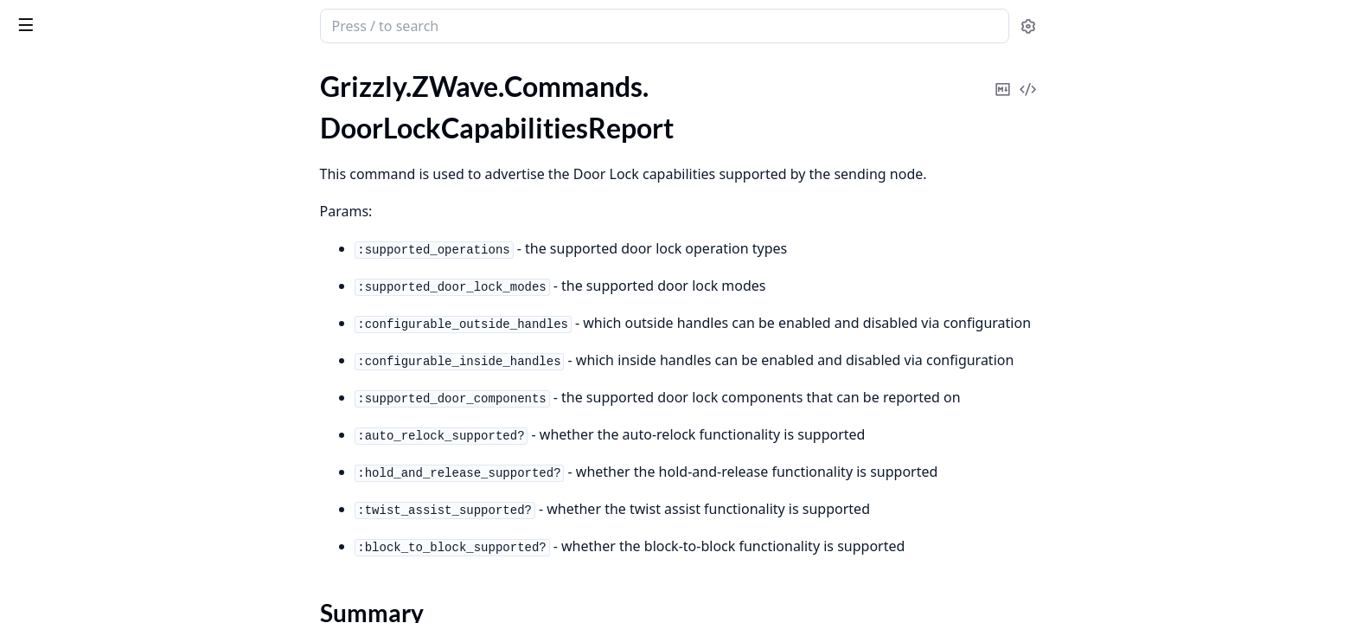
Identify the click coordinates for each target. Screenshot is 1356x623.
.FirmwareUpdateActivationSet (105, 496)
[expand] (242, 90)
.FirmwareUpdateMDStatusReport (116, 589)
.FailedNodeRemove (72, 356)
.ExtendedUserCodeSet (81, 309)
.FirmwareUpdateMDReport (97, 519)
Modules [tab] (104, 71)
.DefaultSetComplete (75, 110)
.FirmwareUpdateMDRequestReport (121, 566)
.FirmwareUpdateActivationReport (116, 473)
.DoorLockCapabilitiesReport (99, 133)
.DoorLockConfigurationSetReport (115, 216)
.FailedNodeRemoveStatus (91, 379)
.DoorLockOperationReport (94, 239)
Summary (58, 164)
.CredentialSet (54, 87)
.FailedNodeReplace (71, 403)
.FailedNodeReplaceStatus (90, 426)
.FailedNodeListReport (79, 332)
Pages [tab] (31, 71)
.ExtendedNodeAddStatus (90, 262)
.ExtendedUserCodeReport (93, 286)
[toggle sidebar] (236, 24)
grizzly (85, 17)
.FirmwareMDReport (74, 449)
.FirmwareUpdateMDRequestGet (112, 543)
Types (47, 185)
